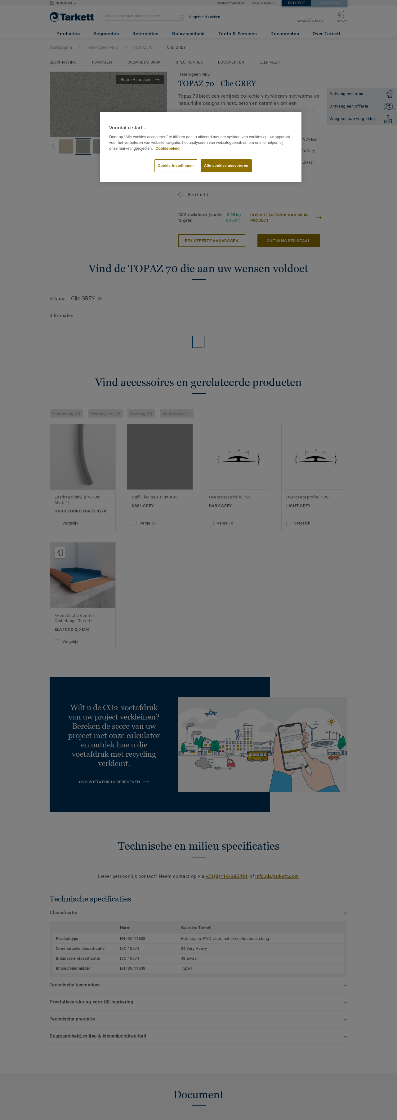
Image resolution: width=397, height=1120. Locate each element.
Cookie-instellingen (176, 165)
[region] (200, 147)
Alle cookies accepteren (226, 165)
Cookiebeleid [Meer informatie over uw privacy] (167, 148)
